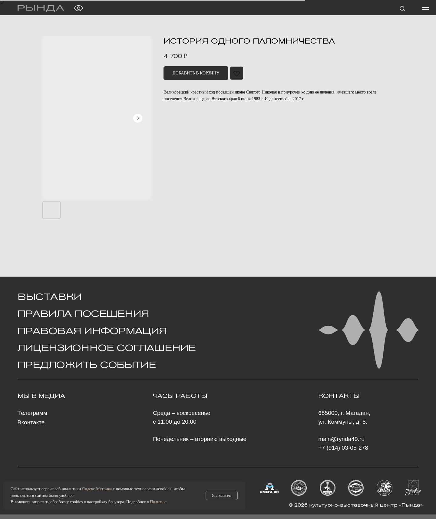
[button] (402, 8)
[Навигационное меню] (425, 8)
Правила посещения (83, 313)
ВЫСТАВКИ (50, 296)
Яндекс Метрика (97, 489)
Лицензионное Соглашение (107, 347)
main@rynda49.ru (341, 439)
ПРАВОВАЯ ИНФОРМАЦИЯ (92, 331)
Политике (158, 502)
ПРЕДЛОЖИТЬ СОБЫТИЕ (87, 364)
